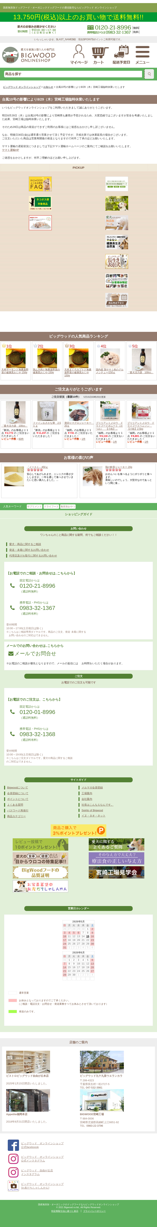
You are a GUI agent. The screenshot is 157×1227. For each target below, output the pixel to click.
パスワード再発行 (17, 810)
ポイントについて (17, 799)
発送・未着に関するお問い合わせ (29, 549)
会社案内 (87, 799)
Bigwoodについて (17, 787)
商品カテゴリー (16, 816)
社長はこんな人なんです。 (97, 804)
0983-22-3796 (94, 1125)
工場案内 (87, 793)
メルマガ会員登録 (92, 787)
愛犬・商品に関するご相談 (25, 544)
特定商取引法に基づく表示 (64, 1211)
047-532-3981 (94, 1087)
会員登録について (17, 793)
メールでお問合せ (32, 653)
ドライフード (51, 506)
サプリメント (34, 506)
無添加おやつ (68, 506)
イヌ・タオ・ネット (93, 815)
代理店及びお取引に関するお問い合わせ (33, 555)
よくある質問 (15, 804)
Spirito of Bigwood (92, 810)
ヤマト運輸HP (10, 149)
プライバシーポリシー (94, 1211)
